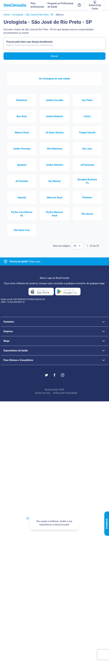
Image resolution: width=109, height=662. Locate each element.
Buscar (54, 56)
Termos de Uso (42, 393)
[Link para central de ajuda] (6, 261)
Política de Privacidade (65, 393)
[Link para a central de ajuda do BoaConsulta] (79, 5)
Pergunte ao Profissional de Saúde (60, 5)
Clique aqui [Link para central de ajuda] (25, 261)
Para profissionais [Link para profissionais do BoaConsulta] (37, 5)
